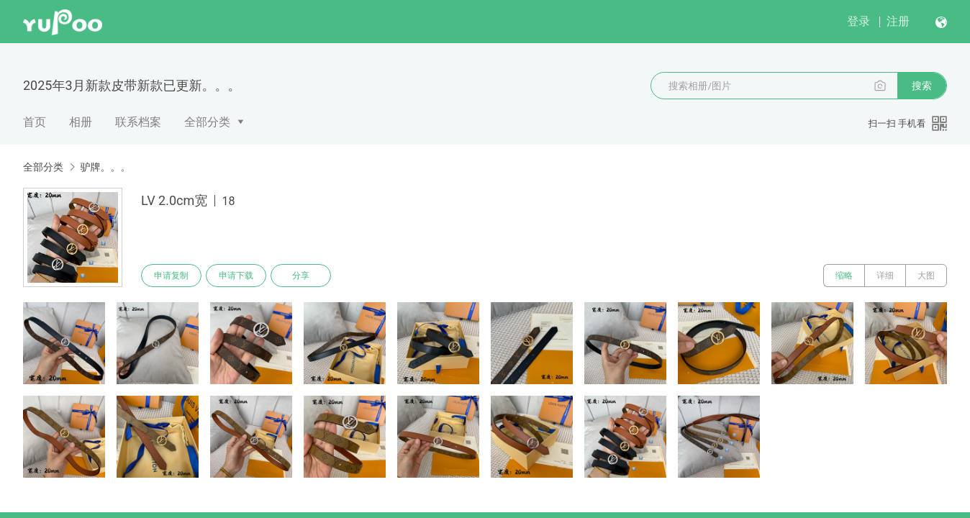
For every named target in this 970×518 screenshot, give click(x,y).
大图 (926, 276)
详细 (885, 276)
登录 (858, 21)
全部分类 (207, 122)
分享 (300, 276)
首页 (34, 122)
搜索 (922, 85)
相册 (80, 122)
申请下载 (236, 276)
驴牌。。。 (105, 167)
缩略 (844, 276)
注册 (898, 21)
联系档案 (138, 122)
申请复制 (171, 276)
